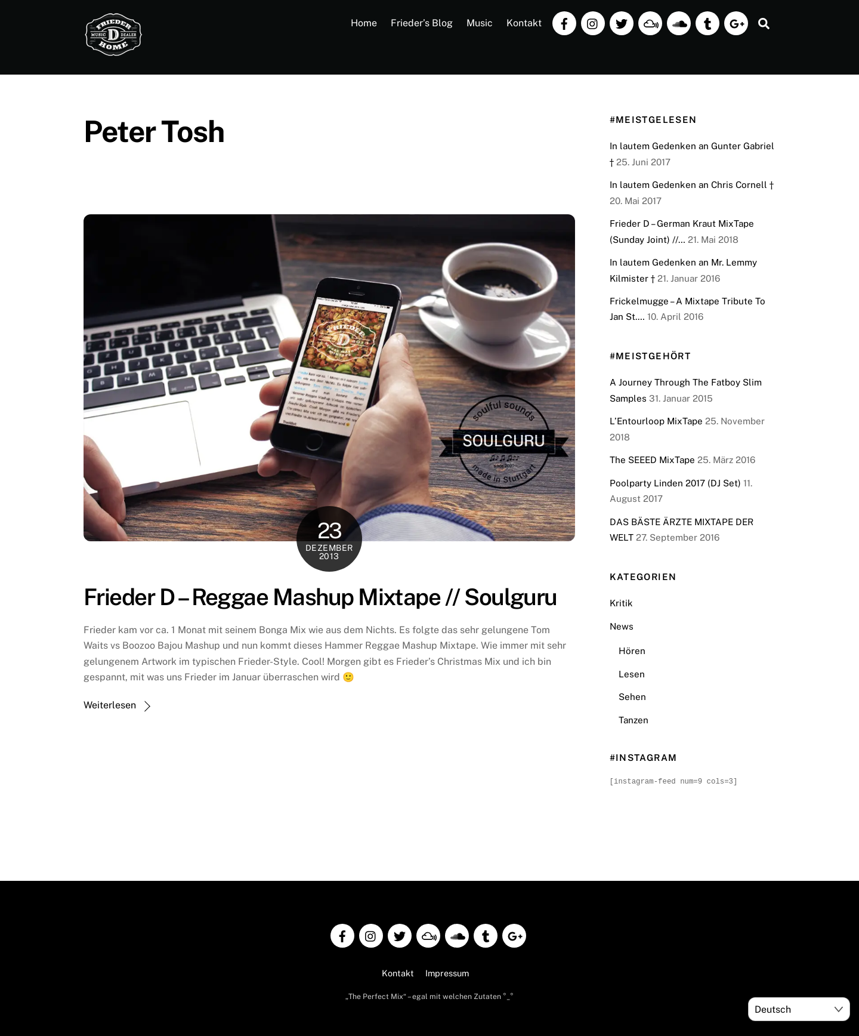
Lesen (632, 674)
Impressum (447, 972)
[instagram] (593, 22)
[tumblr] (707, 22)
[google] (736, 22)
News (622, 626)
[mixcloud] (650, 22)
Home (364, 23)
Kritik (621, 603)
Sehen (632, 697)
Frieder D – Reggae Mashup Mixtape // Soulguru (320, 597)
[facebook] (564, 22)
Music (479, 23)
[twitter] (622, 22)
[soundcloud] (679, 22)
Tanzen (633, 720)
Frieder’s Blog (422, 23)
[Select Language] (799, 1009)
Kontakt (524, 23)
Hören (632, 651)
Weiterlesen (110, 705)
